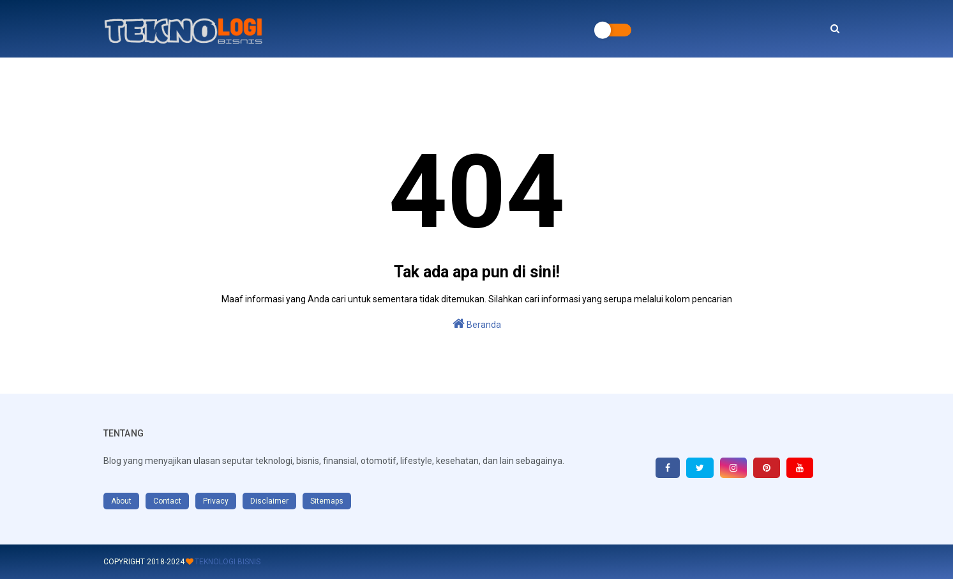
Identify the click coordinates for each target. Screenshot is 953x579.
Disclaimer (269, 501)
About (121, 501)
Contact (167, 501)
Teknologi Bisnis (227, 561)
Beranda (477, 323)
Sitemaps (326, 501)
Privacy (216, 501)
